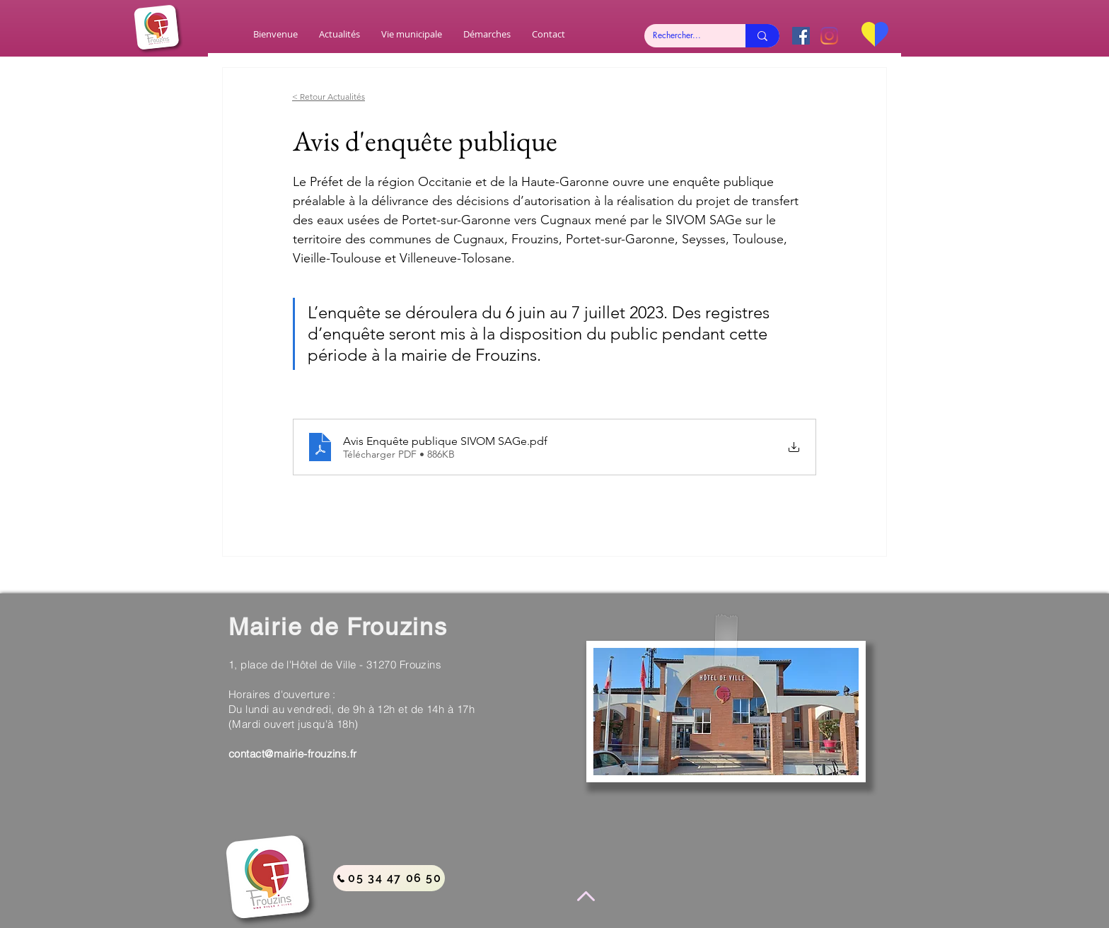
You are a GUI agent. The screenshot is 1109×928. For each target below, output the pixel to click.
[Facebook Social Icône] (801, 36)
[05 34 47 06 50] (389, 878)
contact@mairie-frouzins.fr (292, 753)
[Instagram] (829, 36)
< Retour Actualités (328, 96)
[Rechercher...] (684, 35)
